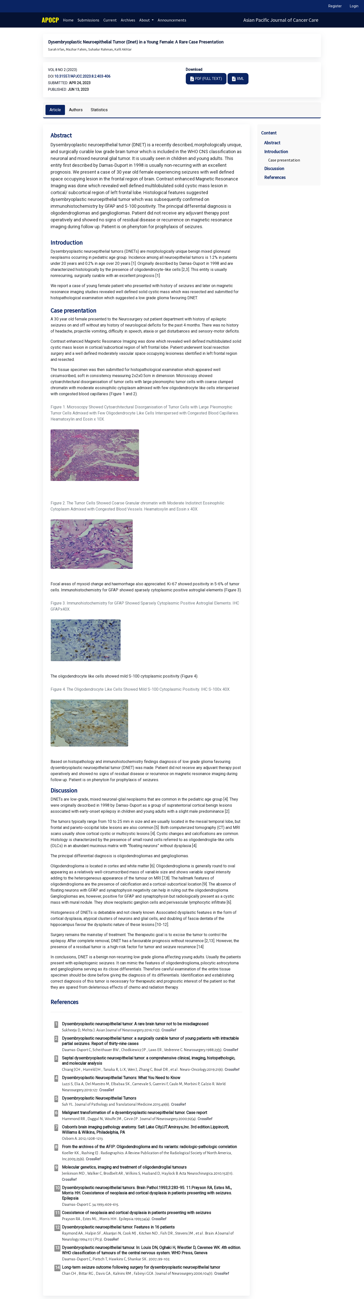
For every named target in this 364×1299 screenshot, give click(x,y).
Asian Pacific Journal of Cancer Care (280, 20)
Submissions (88, 19)
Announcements (172, 19)
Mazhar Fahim (76, 49)
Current (110, 19)
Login (354, 6)
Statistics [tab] (99, 109)
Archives (128, 19)
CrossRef (169, 1030)
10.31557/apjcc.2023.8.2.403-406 (82, 76)
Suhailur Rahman (100, 49)
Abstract (272, 143)
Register (335, 6)
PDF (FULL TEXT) (208, 79)
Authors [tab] (76, 109)
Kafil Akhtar (123, 49)
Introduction (276, 151)
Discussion (274, 168)
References (275, 177)
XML (240, 79)
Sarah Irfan (56, 49)
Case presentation (284, 160)
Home (68, 19)
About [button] (145, 19)
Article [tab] (55, 109)
